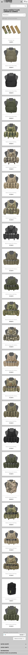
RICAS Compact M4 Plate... (11, 142)
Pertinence (14, 15)
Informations (5, 650)
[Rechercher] (18, 5)
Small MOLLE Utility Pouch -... (11, 599)
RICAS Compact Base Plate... (11, 65)
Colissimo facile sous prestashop (8, 653)
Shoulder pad (11, 40)
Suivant (22, 635)
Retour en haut (19, 639)
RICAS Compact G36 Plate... (11, 294)
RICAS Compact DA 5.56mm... (11, 243)
